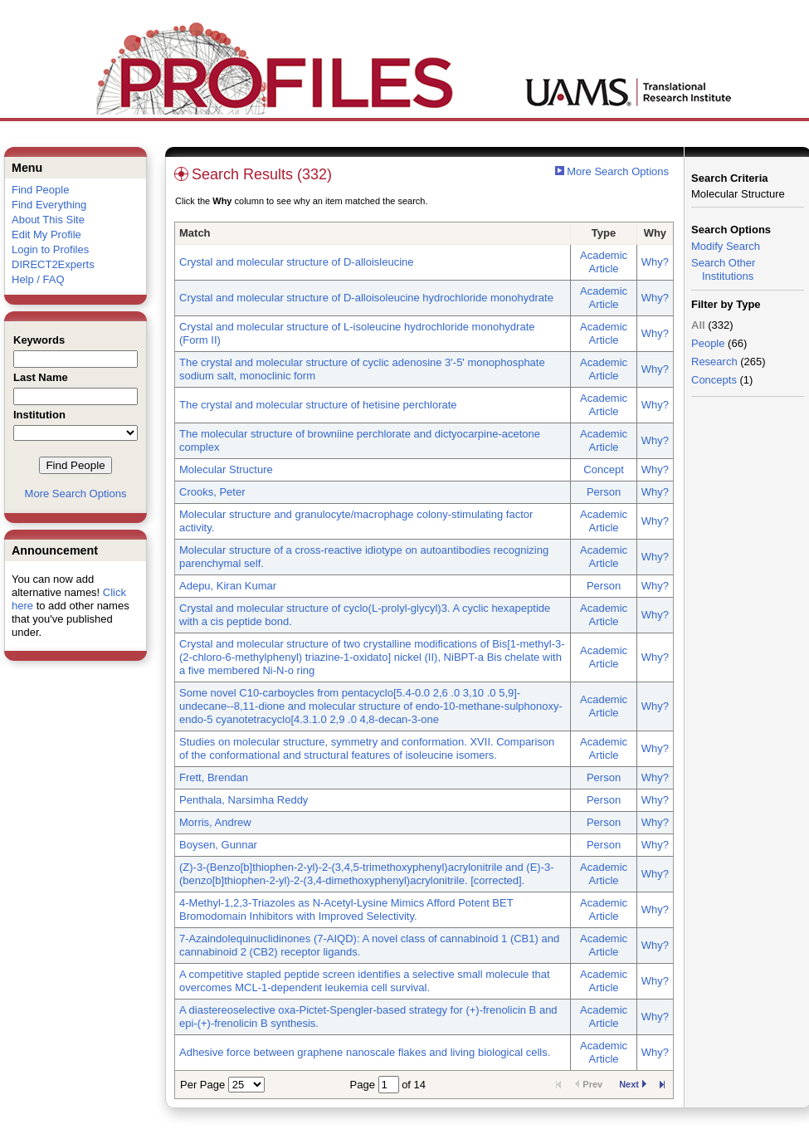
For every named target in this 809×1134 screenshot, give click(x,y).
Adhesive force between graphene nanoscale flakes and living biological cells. (364, 1052)
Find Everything (49, 204)
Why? (655, 262)
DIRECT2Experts (53, 264)
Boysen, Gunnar (218, 844)
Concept (603, 469)
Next (632, 1084)
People (707, 343)
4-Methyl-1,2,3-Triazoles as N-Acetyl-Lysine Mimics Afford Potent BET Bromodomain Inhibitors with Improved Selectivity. (346, 909)
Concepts (714, 380)
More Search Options (76, 493)
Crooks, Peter (212, 492)
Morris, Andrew (215, 822)
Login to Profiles (50, 249)
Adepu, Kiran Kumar (227, 585)
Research (714, 361)
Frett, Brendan (213, 777)
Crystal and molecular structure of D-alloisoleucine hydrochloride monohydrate (366, 297)
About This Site (48, 219)
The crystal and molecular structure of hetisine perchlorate (318, 404)
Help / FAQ (38, 279)
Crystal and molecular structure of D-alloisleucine (296, 262)
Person (604, 492)
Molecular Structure (226, 469)
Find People (40, 189)
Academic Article (603, 262)
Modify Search (725, 246)
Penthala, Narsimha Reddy (243, 800)
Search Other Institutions (723, 269)
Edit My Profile (46, 234)
